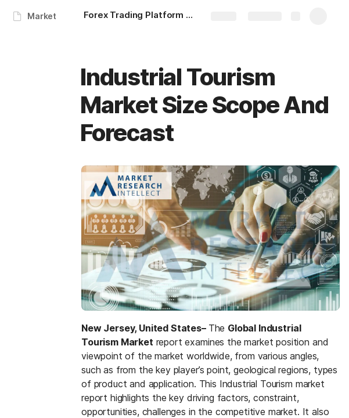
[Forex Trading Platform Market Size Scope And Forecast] (141, 16)
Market (41, 16)
